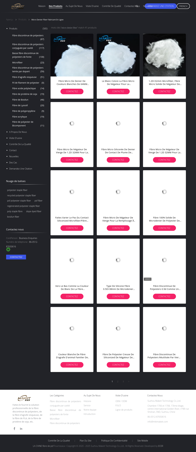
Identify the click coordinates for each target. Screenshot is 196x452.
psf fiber (39, 200)
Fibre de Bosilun (28, 100)
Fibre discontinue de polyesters (28, 37)
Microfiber (28, 62)
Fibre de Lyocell (28, 105)
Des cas (13, 162)
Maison (41, 6)
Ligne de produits (123, 409)
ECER (160, 446)
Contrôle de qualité (111, 6)
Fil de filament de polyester (28, 83)
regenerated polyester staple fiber (23, 206)
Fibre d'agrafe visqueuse (28, 77)
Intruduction (90, 414)
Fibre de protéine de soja (28, 94)
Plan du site (85, 441)
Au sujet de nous (74, 6)
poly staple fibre (15, 211)
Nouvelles (148, 6)
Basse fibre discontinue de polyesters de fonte (28, 55)
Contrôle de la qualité (20, 144)
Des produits (55, 6)
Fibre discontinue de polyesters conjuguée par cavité (28, 46)
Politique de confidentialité (114, 441)
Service (87, 405)
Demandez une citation (161, 6)
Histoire (87, 401)
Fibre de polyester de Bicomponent (28, 123)
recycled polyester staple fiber (21, 195)
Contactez (72, 91)
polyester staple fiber (17, 190)
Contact (13, 150)
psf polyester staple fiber (19, 200)
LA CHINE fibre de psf (43, 446)
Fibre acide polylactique (28, 88)
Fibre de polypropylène (28, 111)
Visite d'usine (92, 6)
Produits (28, 29)
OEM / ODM (121, 401)
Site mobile (142, 441)
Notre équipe (90, 409)
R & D (118, 405)
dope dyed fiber (33, 211)
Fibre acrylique (28, 117)
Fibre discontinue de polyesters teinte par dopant (28, 69)
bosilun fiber (13, 216)
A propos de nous (18, 131)
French (183, 6)
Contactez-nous (132, 6)
